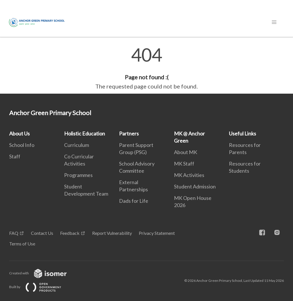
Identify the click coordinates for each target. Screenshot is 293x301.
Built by (39, 287)
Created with (42, 273)
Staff (14, 156)
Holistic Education (84, 133)
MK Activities (189, 175)
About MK (185, 152)
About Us (19, 133)
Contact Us (42, 233)
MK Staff (184, 163)
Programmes (78, 175)
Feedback (70, 233)
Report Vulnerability (112, 233)
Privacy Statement (157, 233)
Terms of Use (22, 243)
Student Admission (195, 186)
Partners (129, 133)
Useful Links (242, 133)
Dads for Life (133, 201)
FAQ (13, 233)
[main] (146, 68)
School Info (21, 145)
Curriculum (76, 145)
